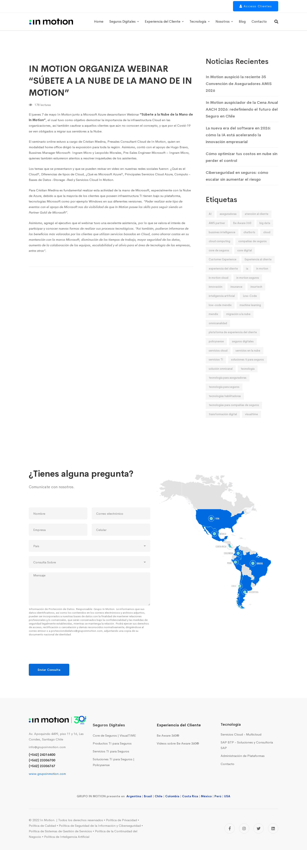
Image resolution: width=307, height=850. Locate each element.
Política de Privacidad (121, 820)
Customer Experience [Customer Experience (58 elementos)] (222, 267)
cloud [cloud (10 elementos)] (266, 240)
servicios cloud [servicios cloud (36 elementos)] (218, 359)
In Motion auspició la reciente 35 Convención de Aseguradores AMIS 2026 (239, 84)
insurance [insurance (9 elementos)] (236, 295)
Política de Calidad (42, 826)
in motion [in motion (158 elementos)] (262, 276)
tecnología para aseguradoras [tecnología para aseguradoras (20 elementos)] (227, 386)
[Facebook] (229, 828)
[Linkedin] (273, 828)
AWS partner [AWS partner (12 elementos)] (217, 231)
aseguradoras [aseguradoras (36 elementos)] (228, 222)
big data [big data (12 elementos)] (264, 231)
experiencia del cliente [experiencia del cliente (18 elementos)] (223, 276)
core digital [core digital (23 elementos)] (244, 258)
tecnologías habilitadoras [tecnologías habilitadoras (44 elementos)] (225, 404)
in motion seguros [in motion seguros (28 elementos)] (247, 286)
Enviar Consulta (49, 670)
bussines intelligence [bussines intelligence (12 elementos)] (222, 240)
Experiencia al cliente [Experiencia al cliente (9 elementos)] (258, 267)
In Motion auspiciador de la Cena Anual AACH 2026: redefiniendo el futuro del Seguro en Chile (242, 109)
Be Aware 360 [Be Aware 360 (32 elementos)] (242, 231)
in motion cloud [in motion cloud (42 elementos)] (218, 286)
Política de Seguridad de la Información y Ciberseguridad (100, 826)
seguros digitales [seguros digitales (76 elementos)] (243, 349)
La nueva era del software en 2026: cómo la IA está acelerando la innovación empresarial (238, 135)
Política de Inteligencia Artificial (66, 837)
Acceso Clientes (255, 7)
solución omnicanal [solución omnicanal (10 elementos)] (221, 377)
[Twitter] (258, 828)
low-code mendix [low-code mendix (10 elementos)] (220, 313)
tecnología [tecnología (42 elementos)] (248, 377)
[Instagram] (244, 828)
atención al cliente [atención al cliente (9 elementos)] (256, 222)
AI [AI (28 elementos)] (210, 222)
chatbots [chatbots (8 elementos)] (249, 240)
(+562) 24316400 (42, 755)
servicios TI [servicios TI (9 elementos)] (216, 367)
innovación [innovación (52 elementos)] (215, 295)
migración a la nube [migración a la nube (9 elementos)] (238, 322)
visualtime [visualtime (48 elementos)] (251, 422)
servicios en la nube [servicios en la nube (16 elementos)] (248, 359)
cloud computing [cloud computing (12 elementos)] (219, 249)
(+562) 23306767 (42, 766)
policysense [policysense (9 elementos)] (216, 349)
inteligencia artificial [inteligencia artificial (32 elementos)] (222, 304)
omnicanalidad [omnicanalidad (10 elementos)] (218, 331)
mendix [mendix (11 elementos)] (213, 322)
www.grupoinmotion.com (47, 774)
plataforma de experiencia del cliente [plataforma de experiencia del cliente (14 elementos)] (233, 340)
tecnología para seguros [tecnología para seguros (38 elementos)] (224, 395)
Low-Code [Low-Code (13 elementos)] (250, 304)
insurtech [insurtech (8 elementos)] (256, 295)
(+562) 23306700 (42, 760)
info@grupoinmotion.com (47, 747)
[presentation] (61, 657)
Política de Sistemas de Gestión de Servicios (60, 831)
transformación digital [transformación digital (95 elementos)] (223, 422)
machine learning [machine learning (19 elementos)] (250, 313)
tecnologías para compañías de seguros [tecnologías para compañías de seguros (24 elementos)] (234, 413)
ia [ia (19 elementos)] (247, 276)
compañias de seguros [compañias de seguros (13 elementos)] (252, 249)
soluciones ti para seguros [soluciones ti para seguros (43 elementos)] (247, 367)
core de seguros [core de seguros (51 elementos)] (219, 258)
